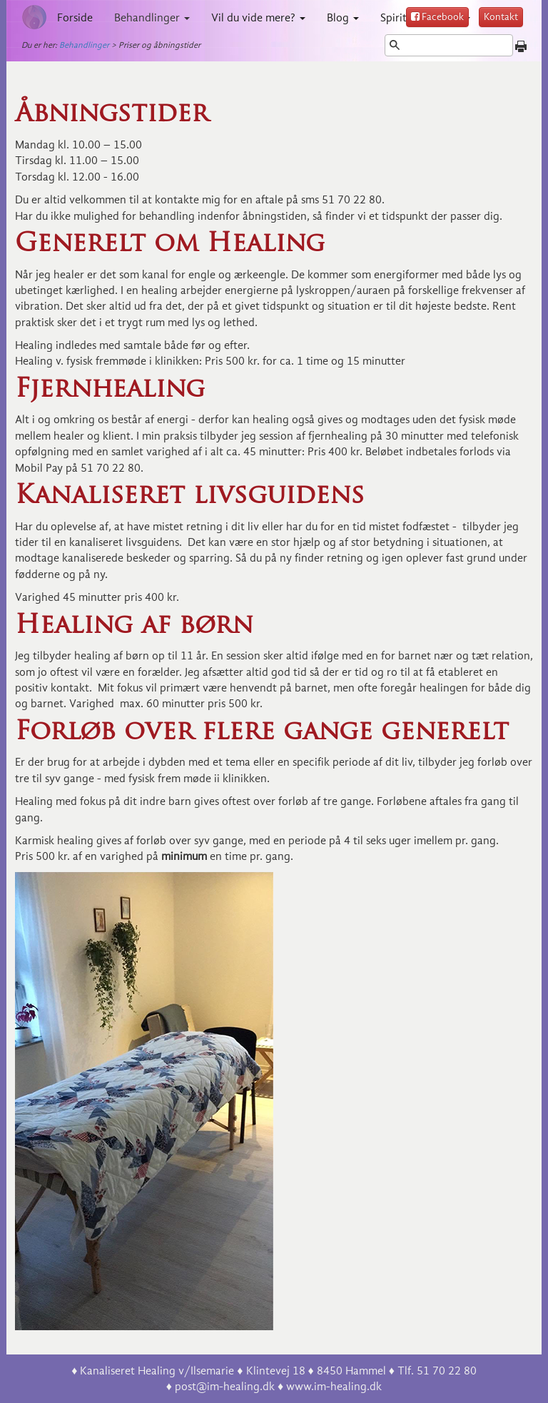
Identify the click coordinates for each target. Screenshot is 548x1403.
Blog (343, 17)
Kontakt (501, 17)
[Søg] (449, 45)
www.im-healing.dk (334, 1386)
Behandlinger (152, 17)
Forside (75, 17)
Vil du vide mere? (258, 17)
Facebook (437, 17)
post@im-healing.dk (225, 1386)
